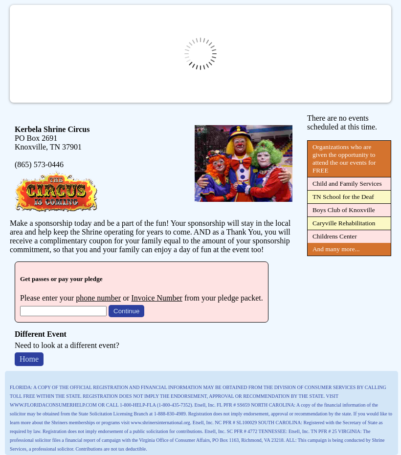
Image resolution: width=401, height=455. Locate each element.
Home (29, 359)
